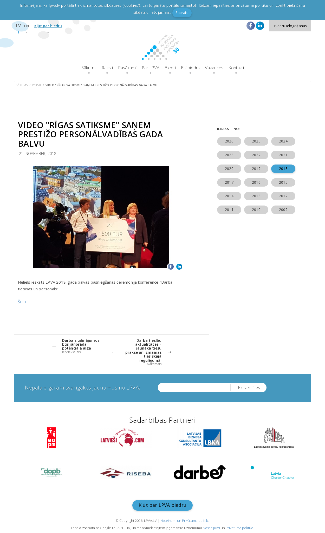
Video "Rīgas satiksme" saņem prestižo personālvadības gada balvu (101, 85)
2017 (229, 182)
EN (26, 25)
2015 (283, 182)
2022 (256, 154)
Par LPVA (150, 68)
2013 (256, 195)
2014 (229, 195)
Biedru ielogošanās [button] (290, 25)
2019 (256, 168)
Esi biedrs (190, 68)
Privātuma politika (239, 527)
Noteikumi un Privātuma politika (185, 520)
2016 (256, 182)
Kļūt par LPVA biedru (162, 505)
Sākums (88, 68)
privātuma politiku (252, 5)
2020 (229, 168)
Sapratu (182, 12)
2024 (283, 141)
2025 (256, 141)
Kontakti (236, 68)
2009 (283, 209)
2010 (256, 209)
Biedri (170, 68)
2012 (283, 195)
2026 (229, 141)
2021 (283, 154)
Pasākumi (127, 68)
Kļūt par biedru (48, 25)
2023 (229, 154)
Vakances (214, 68)
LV (18, 26)
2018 (283, 168)
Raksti (107, 68)
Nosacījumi (211, 527)
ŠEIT (22, 301)
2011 (229, 209)
